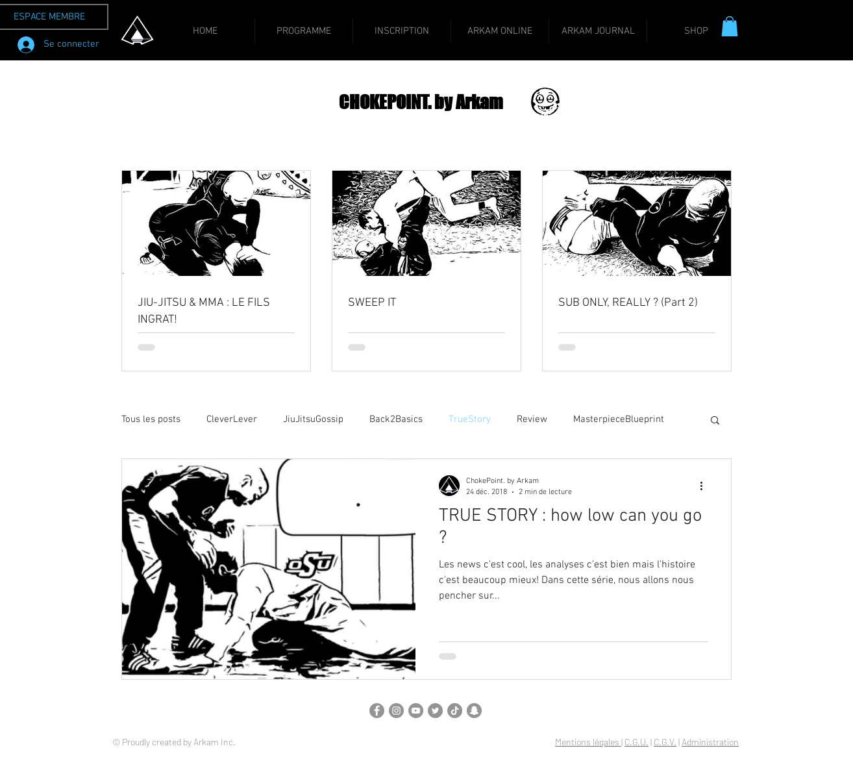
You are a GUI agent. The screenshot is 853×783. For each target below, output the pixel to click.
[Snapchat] (474, 710)
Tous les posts (150, 419)
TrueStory (470, 419)
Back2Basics (396, 419)
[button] (729, 26)
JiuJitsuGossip (313, 419)
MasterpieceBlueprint (618, 419)
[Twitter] (435, 710)
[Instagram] (396, 710)
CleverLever (231, 419)
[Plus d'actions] (705, 485)
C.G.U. (636, 741)
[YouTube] (415, 710)
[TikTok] (454, 710)
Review (532, 419)
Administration (710, 741)
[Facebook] (376, 710)
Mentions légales (588, 741)
